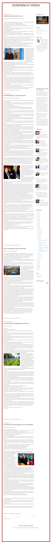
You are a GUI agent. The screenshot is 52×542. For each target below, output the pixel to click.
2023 (38, 216)
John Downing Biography (41, 125)
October (39, 231)
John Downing (44, 39)
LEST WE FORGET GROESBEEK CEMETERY (16, 323)
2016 (38, 226)
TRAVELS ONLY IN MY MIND (43, 165)
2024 (38, 214)
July (39, 236)
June (39, 237)
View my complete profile (39, 51)
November (39, 230)
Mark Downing (38, 275)
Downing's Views (26, 5)
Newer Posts (5, 516)
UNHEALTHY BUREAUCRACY (40, 178)
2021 (38, 219)
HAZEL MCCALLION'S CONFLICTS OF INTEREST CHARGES (43, 150)
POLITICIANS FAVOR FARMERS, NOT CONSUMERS (18, 424)
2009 (38, 266)
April (39, 253)
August (39, 234)
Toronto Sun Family (39, 276)
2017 (38, 224)
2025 (38, 213)
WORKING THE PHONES (43, 184)
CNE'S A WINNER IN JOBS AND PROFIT (14, 248)
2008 (38, 267)
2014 (38, 259)
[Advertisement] (26, 10)
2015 (38, 227)
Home (19, 516)
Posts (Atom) (9, 518)
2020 (38, 220)
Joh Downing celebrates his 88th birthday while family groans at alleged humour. (43, 174)
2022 (38, 217)
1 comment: (16, 90)
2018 (38, 223)
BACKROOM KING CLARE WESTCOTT (14, 95)
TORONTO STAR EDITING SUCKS (13, 16)
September (39, 233)
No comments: (16, 245)
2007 (38, 269)
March (39, 254)
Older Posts (32, 516)
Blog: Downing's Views (39, 29)
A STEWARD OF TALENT (43, 157)
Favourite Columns (39, 33)
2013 (38, 260)
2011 (38, 263)
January (39, 257)
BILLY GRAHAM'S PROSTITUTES (41, 192)
